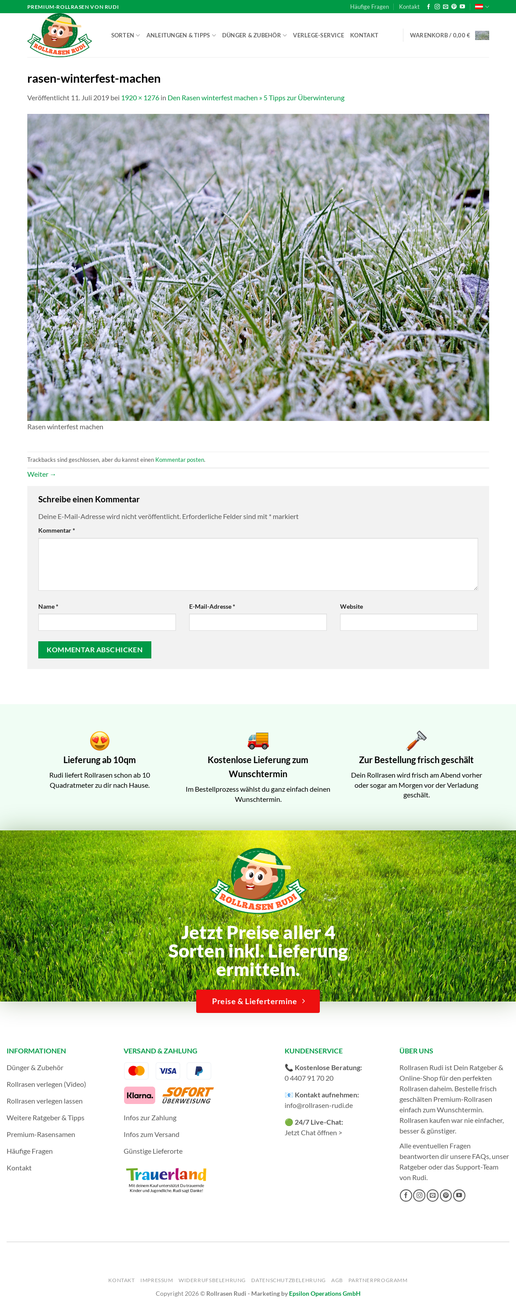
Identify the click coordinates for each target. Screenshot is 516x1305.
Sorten (125, 35)
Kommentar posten (179, 459)
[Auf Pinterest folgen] (454, 7)
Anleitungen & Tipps (181, 35)
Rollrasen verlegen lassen (45, 1101)
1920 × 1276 (140, 97)
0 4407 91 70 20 (309, 1078)
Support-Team (477, 1166)
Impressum (156, 1280)
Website (351, 606)
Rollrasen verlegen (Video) (46, 1084)
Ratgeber (413, 1166)
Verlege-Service (318, 35)
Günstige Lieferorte (153, 1151)
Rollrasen (413, 1088)
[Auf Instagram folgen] (437, 7)
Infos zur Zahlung (150, 1117)
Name (48, 606)
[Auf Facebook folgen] (428, 7)
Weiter (42, 474)
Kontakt (409, 6)
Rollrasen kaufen (424, 1120)
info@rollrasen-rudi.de (319, 1105)
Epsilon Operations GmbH (325, 1293)
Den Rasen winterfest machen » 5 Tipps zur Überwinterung (256, 97)
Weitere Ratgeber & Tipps (45, 1117)
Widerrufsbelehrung (212, 1280)
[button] (449, 35)
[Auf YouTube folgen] (462, 7)
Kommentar (56, 530)
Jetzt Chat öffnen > (313, 1132)
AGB (337, 1280)
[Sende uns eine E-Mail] (445, 7)
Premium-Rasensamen (41, 1134)
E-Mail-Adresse (212, 606)
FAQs (480, 1156)
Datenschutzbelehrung (288, 1280)
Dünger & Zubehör (254, 35)
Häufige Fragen (369, 6)
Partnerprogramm (377, 1280)
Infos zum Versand (151, 1134)
